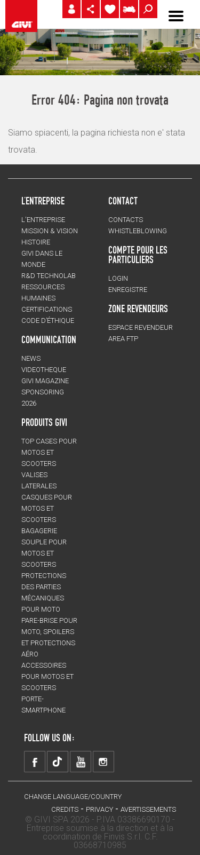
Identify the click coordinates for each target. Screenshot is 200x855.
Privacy (99, 809)
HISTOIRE (35, 242)
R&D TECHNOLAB (48, 276)
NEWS (31, 358)
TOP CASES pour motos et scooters (49, 452)
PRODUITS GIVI (44, 422)
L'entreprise (43, 220)
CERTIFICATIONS (46, 309)
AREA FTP (123, 339)
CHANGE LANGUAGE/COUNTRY (73, 797)
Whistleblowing (137, 231)
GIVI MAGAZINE (45, 381)
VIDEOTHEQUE (43, 370)
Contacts (125, 220)
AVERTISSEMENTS (148, 809)
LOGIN (118, 278)
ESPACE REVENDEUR (140, 327)
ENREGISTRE (127, 290)
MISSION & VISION (49, 231)
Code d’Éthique (47, 320)
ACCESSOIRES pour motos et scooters (47, 676)
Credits (64, 809)
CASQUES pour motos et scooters (46, 508)
